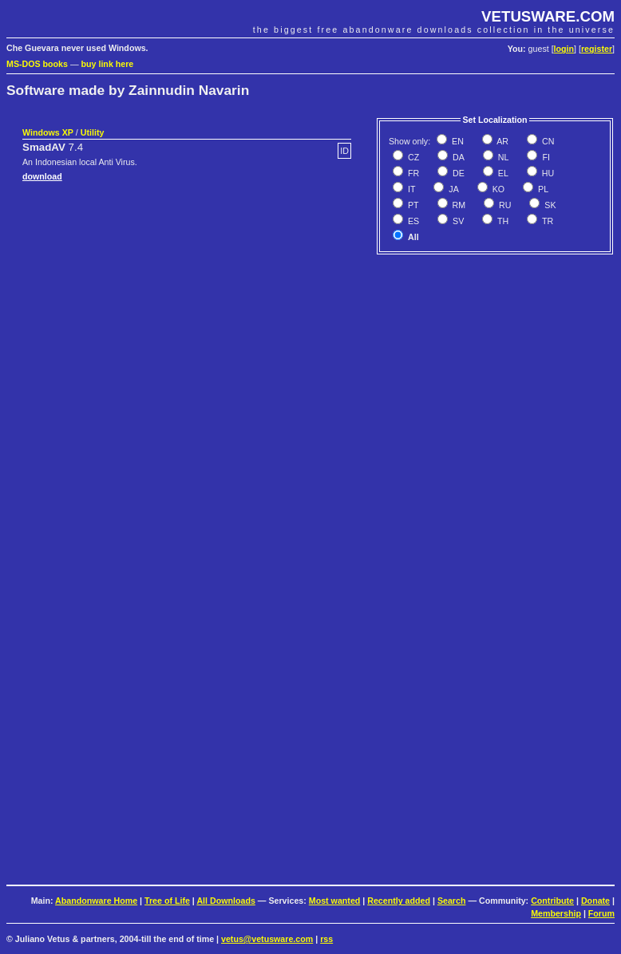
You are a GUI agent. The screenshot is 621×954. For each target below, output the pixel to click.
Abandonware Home (96, 900)
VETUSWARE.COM (548, 16)
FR (412, 173)
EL (502, 173)
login (564, 48)
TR (546, 221)
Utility (93, 132)
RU (503, 205)
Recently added (398, 900)
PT (412, 205)
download (42, 176)
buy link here (107, 64)
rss (326, 939)
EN (456, 141)
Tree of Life (167, 900)
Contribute (552, 900)
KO (497, 189)
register (596, 48)
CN (547, 141)
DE (457, 173)
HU (547, 173)
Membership (556, 913)
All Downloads (225, 900)
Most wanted (335, 900)
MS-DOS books (37, 64)
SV (457, 221)
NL (502, 157)
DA (457, 157)
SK (549, 205)
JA (452, 189)
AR (501, 141)
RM (458, 205)
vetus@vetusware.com (267, 939)
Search (451, 900)
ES (412, 221)
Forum (601, 913)
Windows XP (47, 132)
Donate (595, 900)
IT (410, 189)
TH (501, 221)
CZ (412, 157)
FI (544, 157)
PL (542, 189)
